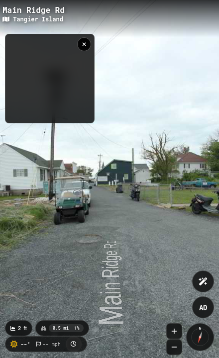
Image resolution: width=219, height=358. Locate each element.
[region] (49, 78)
